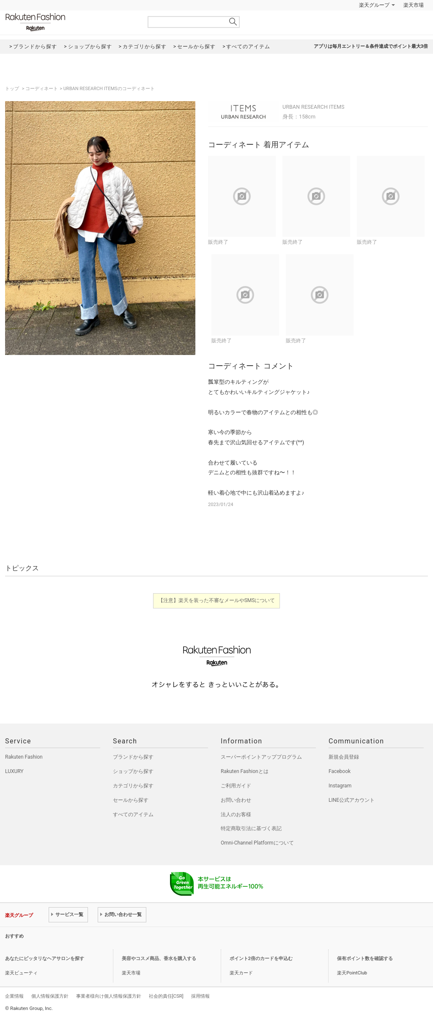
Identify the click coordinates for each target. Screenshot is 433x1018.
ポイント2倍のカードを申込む (261, 958)
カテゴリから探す (133, 786)
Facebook (340, 771)
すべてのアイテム (133, 814)
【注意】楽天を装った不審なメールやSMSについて (216, 600)
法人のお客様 (236, 814)
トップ (12, 88)
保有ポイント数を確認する (365, 958)
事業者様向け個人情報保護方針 (108, 996)
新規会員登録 (344, 757)
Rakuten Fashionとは (245, 771)
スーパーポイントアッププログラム (261, 757)
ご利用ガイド (236, 786)
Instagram (340, 786)
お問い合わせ (236, 800)
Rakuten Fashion (70, 22)
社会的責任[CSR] (166, 996)
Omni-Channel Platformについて (257, 843)
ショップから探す (133, 771)
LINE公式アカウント (352, 800)
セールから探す (130, 800)
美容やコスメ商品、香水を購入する (159, 958)
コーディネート (41, 88)
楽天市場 (413, 5)
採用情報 (200, 996)
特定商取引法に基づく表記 (251, 828)
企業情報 (14, 996)
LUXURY (14, 771)
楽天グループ (374, 5)
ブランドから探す (133, 757)
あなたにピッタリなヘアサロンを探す (44, 958)
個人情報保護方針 (50, 996)
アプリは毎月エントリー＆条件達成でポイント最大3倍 (371, 46)
